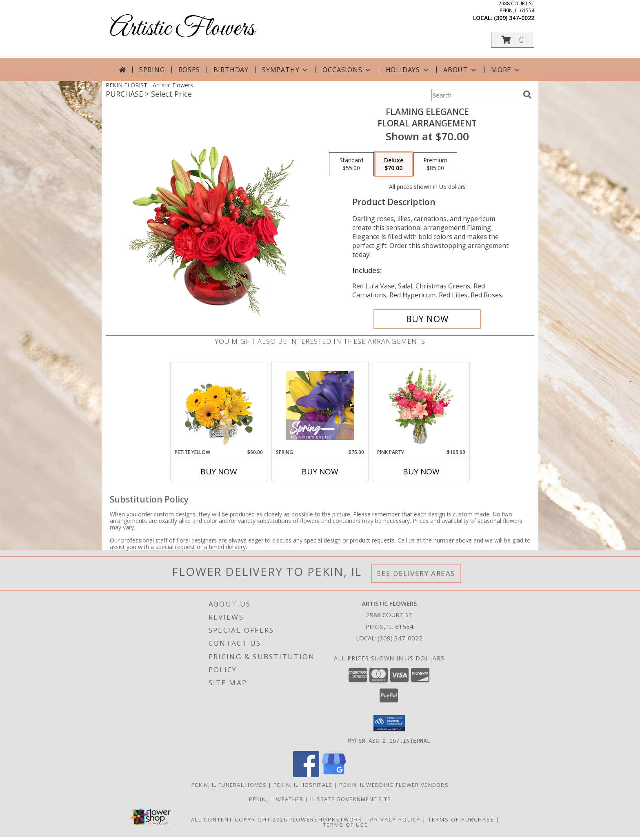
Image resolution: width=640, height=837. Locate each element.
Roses (189, 69)
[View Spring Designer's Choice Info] (320, 405)
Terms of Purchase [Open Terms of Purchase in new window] (461, 819)
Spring (152, 69)
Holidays (408, 69)
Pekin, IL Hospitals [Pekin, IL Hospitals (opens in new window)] (303, 784)
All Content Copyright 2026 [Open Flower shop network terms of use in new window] (239, 819)
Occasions (347, 69)
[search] (527, 94)
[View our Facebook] (306, 774)
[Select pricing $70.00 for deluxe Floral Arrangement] (394, 164)
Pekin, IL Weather (276, 798)
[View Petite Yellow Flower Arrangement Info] (219, 405)
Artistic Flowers (182, 28)
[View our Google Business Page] (334, 774)
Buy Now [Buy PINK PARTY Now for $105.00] (421, 471)
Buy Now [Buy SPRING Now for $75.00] (320, 471)
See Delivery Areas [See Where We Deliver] (416, 573)
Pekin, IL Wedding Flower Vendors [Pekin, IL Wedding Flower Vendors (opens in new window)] (394, 784)
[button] (512, 40)
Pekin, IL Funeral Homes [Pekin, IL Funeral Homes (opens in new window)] (229, 784)
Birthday (231, 69)
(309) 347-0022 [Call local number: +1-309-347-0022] (514, 18)
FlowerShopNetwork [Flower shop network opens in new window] (325, 819)
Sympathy (285, 69)
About (460, 69)
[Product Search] (475, 95)
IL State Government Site (350, 798)
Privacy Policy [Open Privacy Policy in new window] (395, 819)
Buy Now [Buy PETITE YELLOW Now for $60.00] (218, 471)
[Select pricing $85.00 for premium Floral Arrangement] (435, 164)
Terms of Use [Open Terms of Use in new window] (345, 824)
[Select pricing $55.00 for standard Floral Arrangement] (351, 164)
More (506, 69)
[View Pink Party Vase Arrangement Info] (421, 405)
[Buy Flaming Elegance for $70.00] (427, 319)
